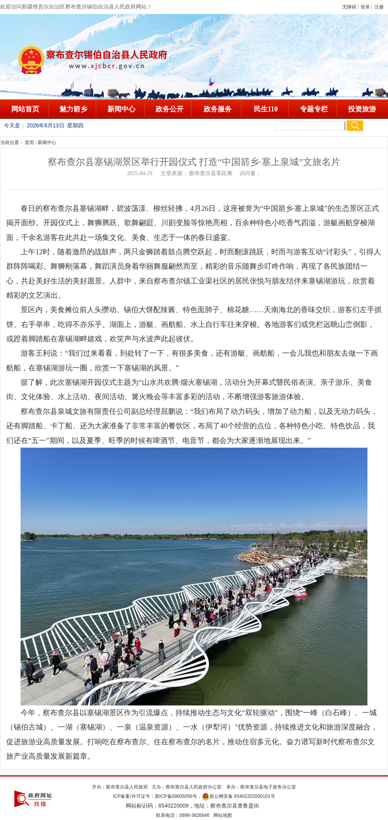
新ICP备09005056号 (176, 796)
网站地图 (222, 815)
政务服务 (218, 109)
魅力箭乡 (73, 109)
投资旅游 (362, 109)
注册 (380, 7)
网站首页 (25, 109)
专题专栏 (314, 109)
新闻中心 (121, 109)
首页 (29, 142)
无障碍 (349, 7)
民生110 (266, 109)
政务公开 (170, 109)
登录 (365, 7)
